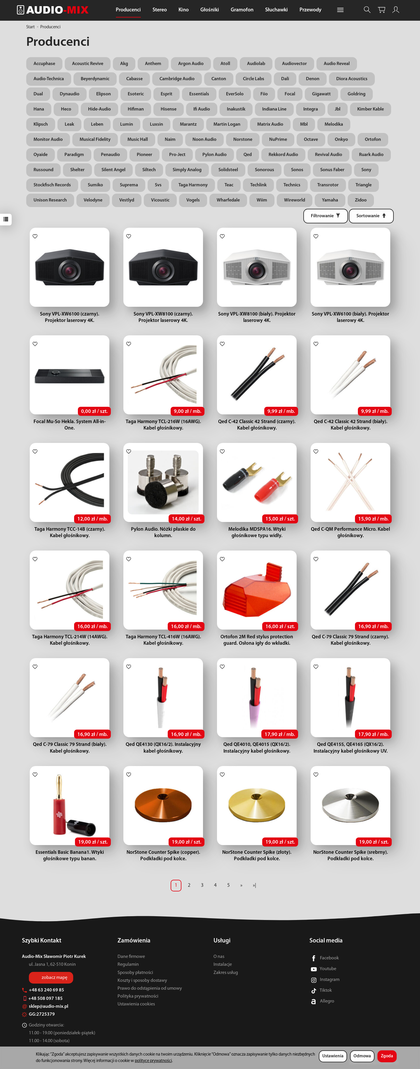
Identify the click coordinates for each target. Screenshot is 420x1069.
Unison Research (50, 200)
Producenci (128, 10)
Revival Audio (328, 155)
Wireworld (294, 200)
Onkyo (341, 139)
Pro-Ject (177, 155)
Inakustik (236, 109)
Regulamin (128, 964)
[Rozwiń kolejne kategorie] (340, 10)
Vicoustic (160, 200)
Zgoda (387, 1056)
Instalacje (223, 964)
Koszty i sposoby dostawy (142, 980)
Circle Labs (253, 79)
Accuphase (44, 64)
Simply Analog (187, 170)
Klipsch (41, 124)
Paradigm (74, 155)
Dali (285, 79)
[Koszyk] (381, 9)
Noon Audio (204, 139)
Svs (158, 185)
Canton (218, 79)
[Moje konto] (395, 9)
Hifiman (136, 109)
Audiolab (256, 64)
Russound (43, 170)
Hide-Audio (99, 109)
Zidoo (361, 200)
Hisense (168, 109)
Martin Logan (227, 124)
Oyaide (41, 155)
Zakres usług (226, 972)
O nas (219, 956)
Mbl (304, 124)
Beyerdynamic (95, 79)
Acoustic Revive (87, 64)
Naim (170, 139)
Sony (366, 170)
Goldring (356, 94)
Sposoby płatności (135, 972)
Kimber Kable (370, 109)
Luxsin (156, 124)
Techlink (258, 185)
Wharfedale (228, 200)
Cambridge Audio (177, 79)
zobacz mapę (54, 977)
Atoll (225, 64)
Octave (311, 139)
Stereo (160, 10)
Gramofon (242, 10)
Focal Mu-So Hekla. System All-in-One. (70, 421)
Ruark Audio (371, 155)
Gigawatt (321, 94)
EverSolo (235, 94)
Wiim (262, 200)
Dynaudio (69, 94)
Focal (290, 94)
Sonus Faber (332, 170)
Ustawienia (333, 1056)
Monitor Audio (48, 139)
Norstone (242, 139)
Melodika (334, 124)
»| (254, 885)
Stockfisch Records (52, 185)
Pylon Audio (214, 155)
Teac (229, 185)
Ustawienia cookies (136, 1004)
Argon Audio (191, 64)
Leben (97, 124)
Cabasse (134, 79)
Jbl (337, 109)
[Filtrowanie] (325, 216)
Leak (69, 124)
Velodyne (93, 200)
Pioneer (144, 155)
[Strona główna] (54, 9)
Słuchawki (276, 10)
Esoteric (136, 94)
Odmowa (362, 1056)
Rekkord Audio (283, 155)
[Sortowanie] (371, 216)
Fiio (264, 94)
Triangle (364, 185)
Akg (124, 64)
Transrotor (328, 185)
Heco (66, 109)
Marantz (188, 124)
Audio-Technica (49, 79)
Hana (39, 109)
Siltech (149, 170)
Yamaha (330, 200)
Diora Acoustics (352, 79)
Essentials (199, 94)
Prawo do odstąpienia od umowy (150, 988)
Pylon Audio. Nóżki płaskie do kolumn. (163, 529)
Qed (248, 155)
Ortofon (373, 139)
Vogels (193, 200)
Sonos (297, 170)
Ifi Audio (201, 109)
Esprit (166, 94)
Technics (292, 185)
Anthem (153, 64)
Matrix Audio (270, 124)
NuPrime (278, 139)
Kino (183, 10)
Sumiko (95, 185)
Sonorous (264, 170)
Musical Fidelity (95, 139)
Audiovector (294, 64)
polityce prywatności (153, 1061)
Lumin (126, 124)
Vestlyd (126, 200)
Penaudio (110, 155)
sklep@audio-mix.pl (45, 1006)
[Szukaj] (367, 9)
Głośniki (209, 10)
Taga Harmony (193, 185)
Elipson (103, 94)
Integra (310, 109)
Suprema (129, 185)
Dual (38, 94)
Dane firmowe (131, 956)
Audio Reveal (337, 64)
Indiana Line (274, 109)
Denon (312, 79)
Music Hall (137, 139)
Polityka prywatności (138, 996)
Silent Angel (113, 170)
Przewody (310, 10)
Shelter (77, 170)
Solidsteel (228, 170)
